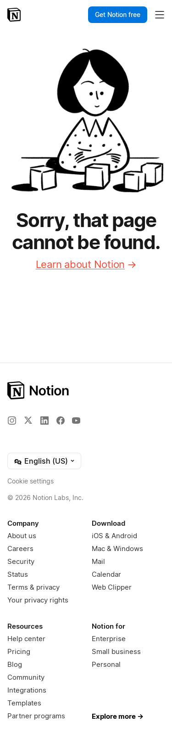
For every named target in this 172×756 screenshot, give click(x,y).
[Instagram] (12, 420)
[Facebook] (60, 420)
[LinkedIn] (44, 420)
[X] (28, 420)
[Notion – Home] (14, 15)
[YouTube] (76, 420)
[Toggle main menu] (160, 15)
